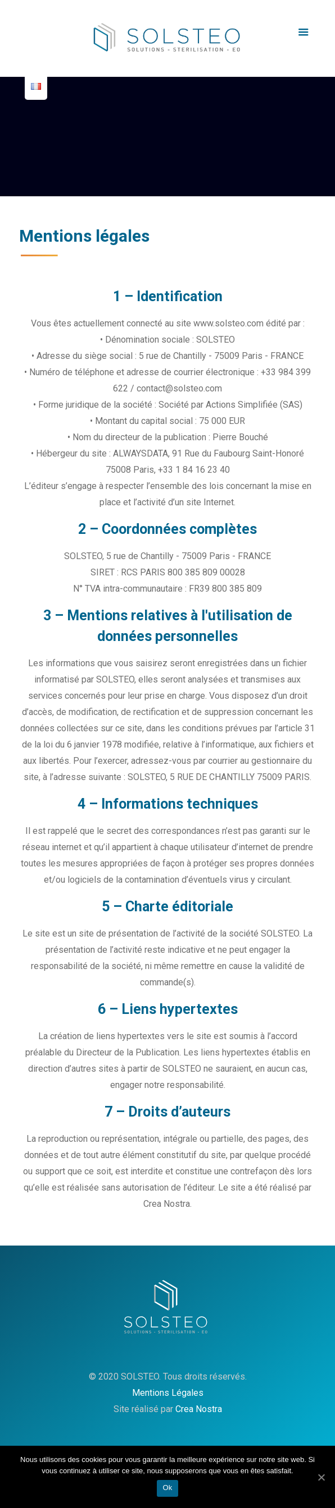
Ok (167, 1487)
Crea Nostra (198, 1409)
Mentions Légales (167, 1392)
